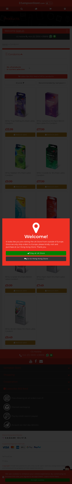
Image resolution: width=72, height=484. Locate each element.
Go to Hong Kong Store (36, 259)
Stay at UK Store (36, 253)
